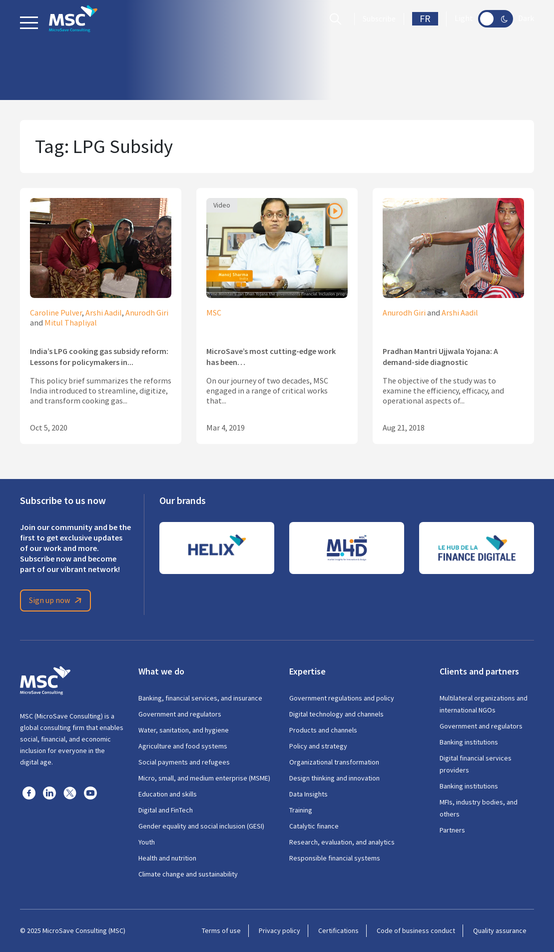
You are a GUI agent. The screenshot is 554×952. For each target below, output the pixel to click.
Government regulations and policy (341, 698)
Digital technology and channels (336, 714)
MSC (213, 313)
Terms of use (221, 930)
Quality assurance (500, 930)
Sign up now (57, 601)
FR (425, 18)
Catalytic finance (314, 826)
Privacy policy (279, 930)
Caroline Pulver (56, 313)
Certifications (338, 930)
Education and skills (167, 794)
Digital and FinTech (165, 810)
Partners (452, 830)
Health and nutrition (167, 858)
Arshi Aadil (103, 313)
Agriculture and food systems (182, 746)
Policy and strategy (318, 746)
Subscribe (379, 19)
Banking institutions (469, 742)
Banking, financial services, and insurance (200, 698)
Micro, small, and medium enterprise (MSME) (204, 778)
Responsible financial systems (334, 858)
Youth (146, 842)
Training (300, 810)
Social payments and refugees (184, 762)
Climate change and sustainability (188, 874)
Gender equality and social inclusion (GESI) (201, 826)
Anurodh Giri (146, 313)
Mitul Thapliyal (70, 323)
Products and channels (323, 730)
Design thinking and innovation (334, 778)
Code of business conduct (416, 930)
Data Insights (308, 794)
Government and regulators (179, 714)
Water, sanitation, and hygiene (183, 730)
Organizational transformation (334, 762)
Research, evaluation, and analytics (342, 842)
